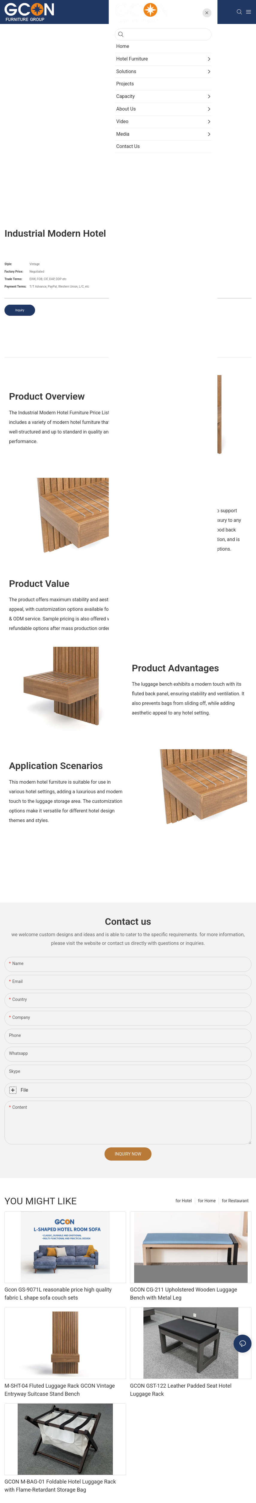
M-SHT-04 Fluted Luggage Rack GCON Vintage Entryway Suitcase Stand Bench (59, 1390)
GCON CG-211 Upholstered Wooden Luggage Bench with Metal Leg (183, 1293)
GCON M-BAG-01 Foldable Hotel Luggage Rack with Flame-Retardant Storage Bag (60, 1485)
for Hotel (183, 1200)
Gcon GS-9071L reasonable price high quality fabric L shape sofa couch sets (58, 1293)
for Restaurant (235, 1200)
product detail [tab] (128, 350)
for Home (207, 1200)
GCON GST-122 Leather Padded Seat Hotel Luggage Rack (180, 1390)
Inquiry (19, 310)
